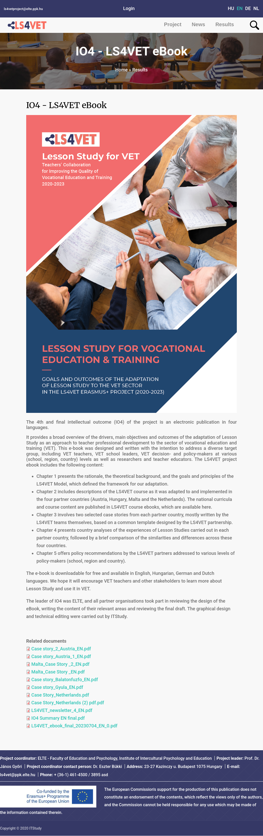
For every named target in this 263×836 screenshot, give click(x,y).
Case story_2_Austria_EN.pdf (61, 648)
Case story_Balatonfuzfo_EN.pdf (64, 679)
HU (231, 8)
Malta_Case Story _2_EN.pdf (60, 664)
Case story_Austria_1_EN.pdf (61, 656)
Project (173, 24)
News (198, 24)
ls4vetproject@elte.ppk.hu (23, 9)
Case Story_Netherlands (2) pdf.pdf (67, 702)
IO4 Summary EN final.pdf (58, 718)
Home (121, 69)
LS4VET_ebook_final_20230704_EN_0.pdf (74, 725)
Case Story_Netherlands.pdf (60, 695)
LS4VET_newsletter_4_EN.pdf (61, 710)
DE (248, 8)
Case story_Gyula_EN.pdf (57, 687)
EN (240, 8)
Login (129, 8)
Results (224, 24)
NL (256, 8)
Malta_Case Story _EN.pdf (58, 671)
